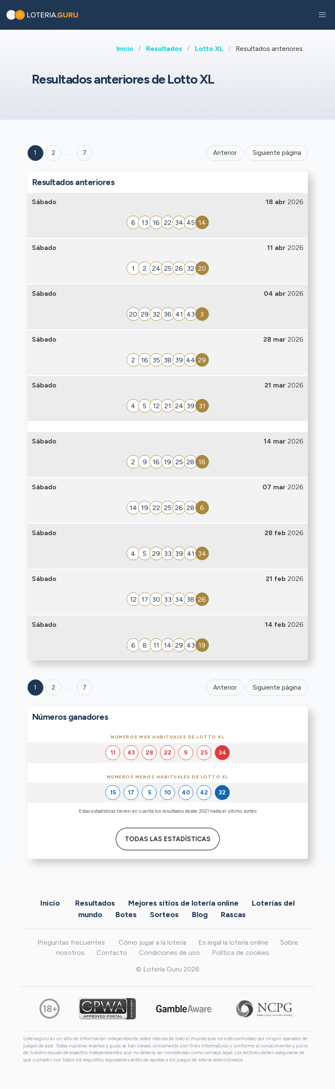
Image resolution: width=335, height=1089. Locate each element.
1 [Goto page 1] (35, 153)
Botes (126, 914)
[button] (322, 15)
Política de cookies (240, 953)
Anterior (225, 153)
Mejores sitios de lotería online (183, 902)
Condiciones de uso (169, 953)
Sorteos (164, 914)
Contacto (111, 953)
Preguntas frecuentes (71, 942)
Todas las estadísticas (168, 839)
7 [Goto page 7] (85, 687)
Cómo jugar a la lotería (152, 942)
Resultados (164, 49)
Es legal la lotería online (233, 942)
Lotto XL (209, 49)
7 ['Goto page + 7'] (85, 153)
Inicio (124, 49)
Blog (200, 914)
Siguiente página (277, 153)
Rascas (233, 914)
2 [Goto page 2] (53, 153)
